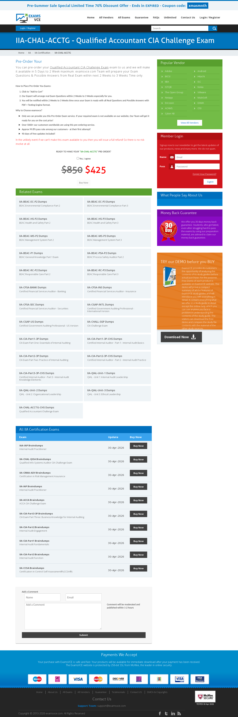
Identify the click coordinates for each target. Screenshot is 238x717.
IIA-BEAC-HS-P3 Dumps (101, 218)
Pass (162, 166)
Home (91, 17)
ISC (199, 81)
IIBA (167, 81)
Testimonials (118, 692)
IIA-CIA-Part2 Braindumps (34, 527)
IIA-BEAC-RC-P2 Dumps (33, 270)
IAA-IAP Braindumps (31, 445)
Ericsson (169, 102)
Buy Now (138, 445)
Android (202, 71)
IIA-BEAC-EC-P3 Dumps (101, 201)
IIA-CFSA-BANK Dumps (32, 287)
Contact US (136, 692)
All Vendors (106, 17)
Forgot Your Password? (204, 174)
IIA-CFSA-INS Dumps (99, 287)
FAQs (156, 17)
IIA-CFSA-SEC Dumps (31, 304)
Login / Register (210, 17)
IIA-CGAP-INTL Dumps (100, 304)
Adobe (168, 71)
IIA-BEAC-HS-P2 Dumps (33, 218)
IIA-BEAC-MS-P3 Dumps (101, 236)
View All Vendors (190, 122)
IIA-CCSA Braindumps (31, 568)
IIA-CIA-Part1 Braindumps (34, 540)
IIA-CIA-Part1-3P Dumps (33, 338)
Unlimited (170, 17)
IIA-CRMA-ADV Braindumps (35, 472)
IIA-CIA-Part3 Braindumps (34, 554)
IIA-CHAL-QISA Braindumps (35, 459)
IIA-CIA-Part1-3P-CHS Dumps (104, 338)
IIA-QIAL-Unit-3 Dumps (101, 390)
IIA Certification (42, 52)
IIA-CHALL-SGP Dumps (100, 321)
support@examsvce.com (111, 705)
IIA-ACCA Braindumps (31, 500)
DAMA (201, 102)
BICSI (167, 76)
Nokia (200, 87)
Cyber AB (170, 113)
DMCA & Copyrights (157, 692)
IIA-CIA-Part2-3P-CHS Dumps (104, 356)
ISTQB (168, 87)
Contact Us (188, 17)
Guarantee (141, 17)
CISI (199, 108)
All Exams (124, 17)
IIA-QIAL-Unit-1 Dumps (101, 373)
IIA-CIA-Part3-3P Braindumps (36, 513)
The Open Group (174, 92)
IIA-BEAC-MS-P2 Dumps (33, 236)
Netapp (169, 97)
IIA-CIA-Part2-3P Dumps (33, 356)
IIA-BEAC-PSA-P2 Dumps (101, 253)
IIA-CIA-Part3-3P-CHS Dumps (36, 373)
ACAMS (169, 108)
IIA (29, 52)
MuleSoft (202, 97)
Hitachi (201, 76)
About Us (52, 692)
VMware (202, 92)
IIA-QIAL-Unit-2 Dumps (33, 390)
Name (163, 157)
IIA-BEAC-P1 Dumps (31, 253)
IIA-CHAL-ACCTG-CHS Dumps (36, 407)
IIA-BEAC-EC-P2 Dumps (33, 201)
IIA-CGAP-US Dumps (31, 321)
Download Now (180, 337)
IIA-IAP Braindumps (30, 486)
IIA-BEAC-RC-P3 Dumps (101, 270)
